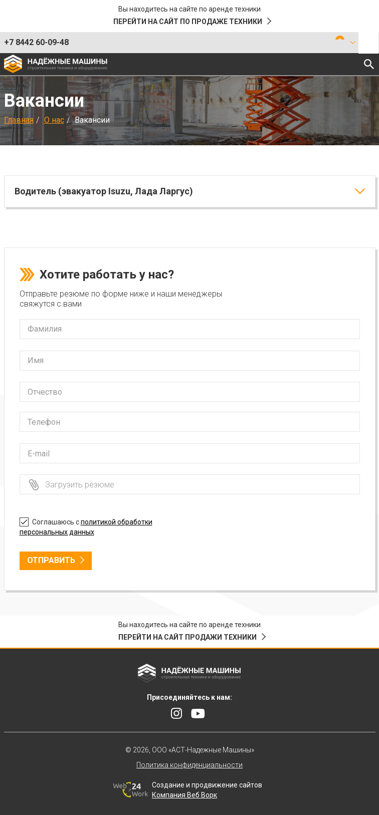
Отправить (51, 560)
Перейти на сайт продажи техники (187, 637)
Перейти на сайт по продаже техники (187, 22)
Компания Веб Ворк (184, 795)
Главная (19, 120)
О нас (54, 120)
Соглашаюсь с (86, 525)
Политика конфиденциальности (189, 765)
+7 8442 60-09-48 (36, 42)
